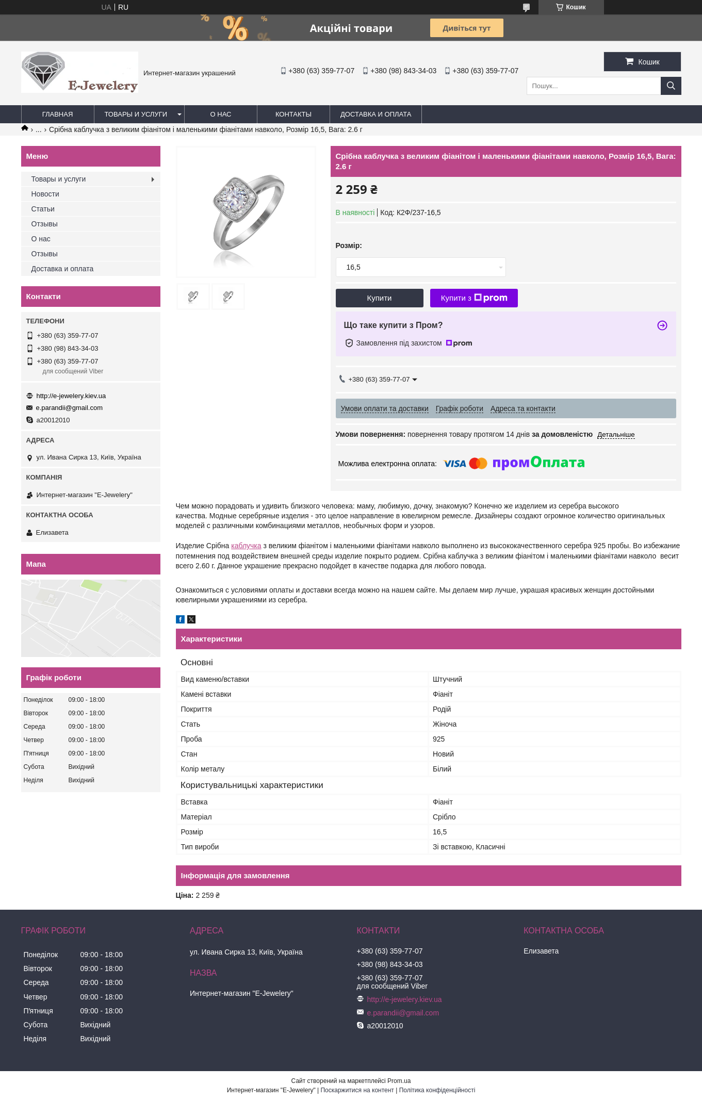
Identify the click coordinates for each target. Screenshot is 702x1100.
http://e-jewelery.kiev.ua (71, 396)
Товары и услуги (136, 114)
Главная (57, 114)
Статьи (43, 209)
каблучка (246, 545)
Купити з (474, 298)
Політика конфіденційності (437, 1090)
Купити (379, 297)
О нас (221, 114)
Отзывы (44, 224)
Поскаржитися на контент (357, 1090)
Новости (45, 194)
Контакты (293, 114)
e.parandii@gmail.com (69, 408)
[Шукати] (671, 86)
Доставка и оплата (375, 114)
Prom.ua (399, 1081)
